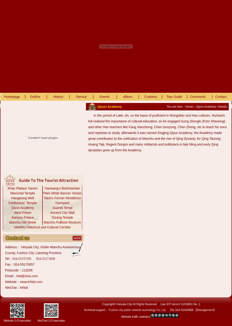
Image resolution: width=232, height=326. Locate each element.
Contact (220, 97)
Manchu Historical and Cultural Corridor (42, 227)
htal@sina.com (27, 276)
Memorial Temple (22, 193)
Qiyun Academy (22, 208)
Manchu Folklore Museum (62, 222)
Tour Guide (174, 97)
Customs (150, 97)
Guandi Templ (62, 208)
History (58, 97)
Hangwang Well (22, 198)
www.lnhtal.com (31, 282)
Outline (35, 97)
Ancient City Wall (62, 212)
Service (81, 97)
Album (127, 97)
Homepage (12, 97)
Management (205, 310)
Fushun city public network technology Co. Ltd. (137, 310)
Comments (198, 97)
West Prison (22, 212)
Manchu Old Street (22, 222)
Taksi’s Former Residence (62, 198)
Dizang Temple (62, 217)
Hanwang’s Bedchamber (62, 188)
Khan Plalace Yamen (22, 188)
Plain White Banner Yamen (62, 193)
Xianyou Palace (22, 217)
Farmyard (62, 203)
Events (105, 97)
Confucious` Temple (22, 203)
